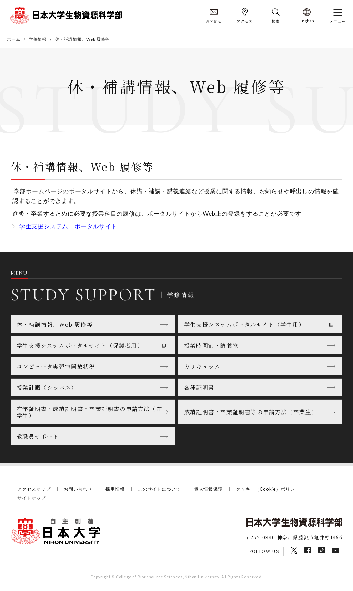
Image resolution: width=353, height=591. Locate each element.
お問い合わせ (78, 489)
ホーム (13, 39)
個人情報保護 (208, 489)
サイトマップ (31, 498)
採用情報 (114, 489)
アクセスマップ (34, 489)
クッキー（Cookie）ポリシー (268, 489)
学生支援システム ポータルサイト (68, 226)
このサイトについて (159, 489)
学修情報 (38, 39)
